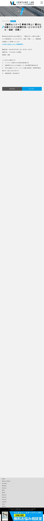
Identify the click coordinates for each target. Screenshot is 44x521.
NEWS (13, 21)
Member (4, 485)
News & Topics (6, 481)
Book (3, 492)
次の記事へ (32, 88)
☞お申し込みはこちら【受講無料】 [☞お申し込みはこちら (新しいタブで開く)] (13, 44)
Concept (4, 483)
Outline (4, 497)
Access (4, 499)
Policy (4, 506)
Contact (4, 501)
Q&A (3, 490)
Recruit (4, 494)
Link (3, 504)
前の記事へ (12, 88)
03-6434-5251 (17, 510)
